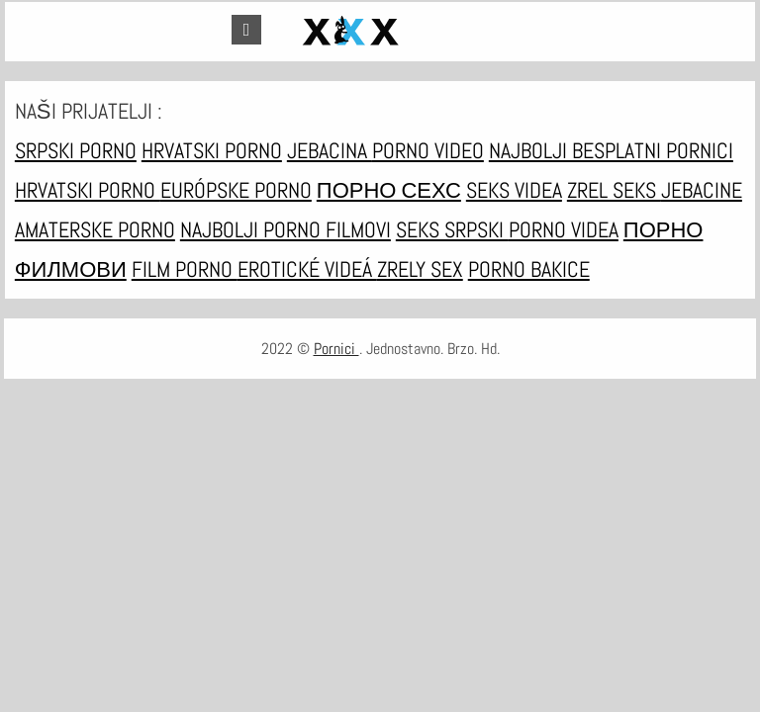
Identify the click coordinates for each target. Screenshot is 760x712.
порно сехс (389, 190)
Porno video (428, 150)
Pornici (336, 348)
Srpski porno (76, 150)
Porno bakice (529, 269)
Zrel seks (614, 190)
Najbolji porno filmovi (285, 229)
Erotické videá (307, 269)
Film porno (185, 269)
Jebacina (329, 150)
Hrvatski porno (212, 150)
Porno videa (563, 229)
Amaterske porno (95, 229)
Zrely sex (420, 269)
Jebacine (701, 190)
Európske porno (236, 190)
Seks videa (514, 190)
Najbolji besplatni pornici (611, 150)
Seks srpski (452, 229)
